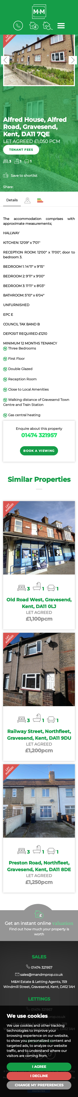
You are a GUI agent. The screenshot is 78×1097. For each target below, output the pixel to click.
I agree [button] (39, 1067)
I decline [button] (39, 1076)
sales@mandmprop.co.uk (39, 975)
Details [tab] (12, 200)
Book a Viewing (39, 451)
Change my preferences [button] (39, 1085)
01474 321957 (39, 435)
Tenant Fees (21, 150)
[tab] (27, 200)
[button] (5, 60)
